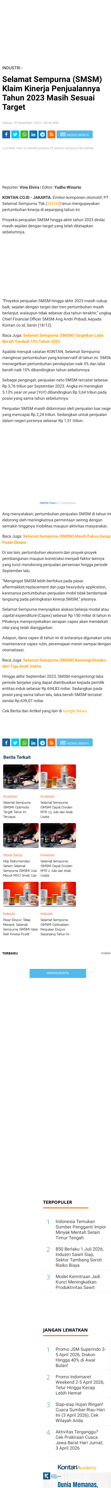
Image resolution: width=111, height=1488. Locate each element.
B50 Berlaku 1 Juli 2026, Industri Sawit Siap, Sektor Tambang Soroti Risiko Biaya (80, 1257)
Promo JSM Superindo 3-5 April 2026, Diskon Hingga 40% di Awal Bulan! (81, 1357)
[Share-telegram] (42, 134)
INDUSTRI (11, 67)
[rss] (51, 134)
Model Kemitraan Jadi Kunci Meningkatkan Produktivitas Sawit (78, 1282)
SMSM (53, 203)
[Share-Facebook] (6, 134)
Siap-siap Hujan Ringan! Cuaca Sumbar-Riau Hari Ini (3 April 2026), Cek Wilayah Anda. (80, 1412)
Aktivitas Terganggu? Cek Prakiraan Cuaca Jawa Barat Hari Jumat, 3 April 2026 (79, 1440)
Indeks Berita (58, 973)
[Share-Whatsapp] (24, 134)
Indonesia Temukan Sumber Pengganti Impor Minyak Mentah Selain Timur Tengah (81, 1229)
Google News (75, 710)
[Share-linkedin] (33, 134)
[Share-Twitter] (15, 134)
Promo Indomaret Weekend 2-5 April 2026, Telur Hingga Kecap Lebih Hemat (80, 1385)
